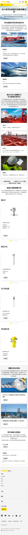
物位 (2, 478)
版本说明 (10, 521)
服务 (2, 496)
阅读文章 (5, 400)
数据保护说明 (16, 521)
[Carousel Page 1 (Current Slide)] (11, 240)
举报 (21, 521)
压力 (2, 483)
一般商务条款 (4, 521)
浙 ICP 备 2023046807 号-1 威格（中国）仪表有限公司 (10, 528)
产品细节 (5, 235)
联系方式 (5, 446)
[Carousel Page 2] (12, 240)
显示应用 (5, 58)
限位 (2, 481)
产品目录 (3, 476)
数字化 (2, 485)
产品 (2, 474)
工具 (2, 491)
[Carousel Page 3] (14, 240)
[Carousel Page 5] (17, 240)
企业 (2, 501)
